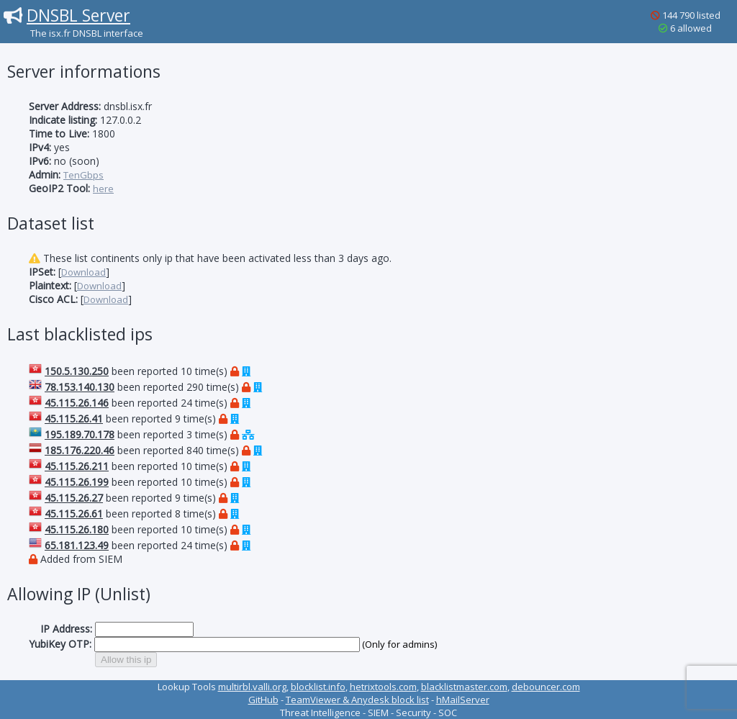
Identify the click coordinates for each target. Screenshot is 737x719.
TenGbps (83, 174)
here (103, 188)
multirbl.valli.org (252, 686)
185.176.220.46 (79, 450)
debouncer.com (546, 686)
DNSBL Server (78, 15)
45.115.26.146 (77, 403)
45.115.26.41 (74, 418)
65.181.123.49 (77, 545)
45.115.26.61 (74, 513)
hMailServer (462, 699)
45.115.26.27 (74, 498)
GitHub (263, 699)
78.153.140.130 (79, 387)
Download (83, 272)
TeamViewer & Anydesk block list (357, 699)
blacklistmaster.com (464, 686)
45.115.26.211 (77, 466)
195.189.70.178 (79, 434)
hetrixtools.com (383, 686)
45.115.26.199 (77, 482)
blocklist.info (318, 686)
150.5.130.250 (77, 371)
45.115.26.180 (77, 529)
